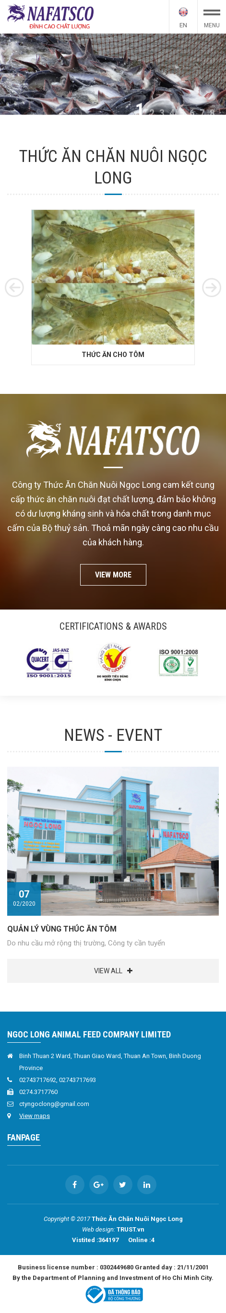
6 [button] (192, 113)
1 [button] (139, 110)
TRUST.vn (130, 1229)
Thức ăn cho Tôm (113, 364)
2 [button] (152, 113)
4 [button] (172, 113)
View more (113, 574)
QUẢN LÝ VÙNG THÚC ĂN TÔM (62, 928)
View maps (34, 1115)
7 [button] (202, 113)
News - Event (113, 735)
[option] (113, 74)
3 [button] (162, 113)
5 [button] (182, 113)
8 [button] (212, 113)
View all (108, 971)
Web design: (98, 1229)
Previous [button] (14, 287)
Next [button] (211, 287)
